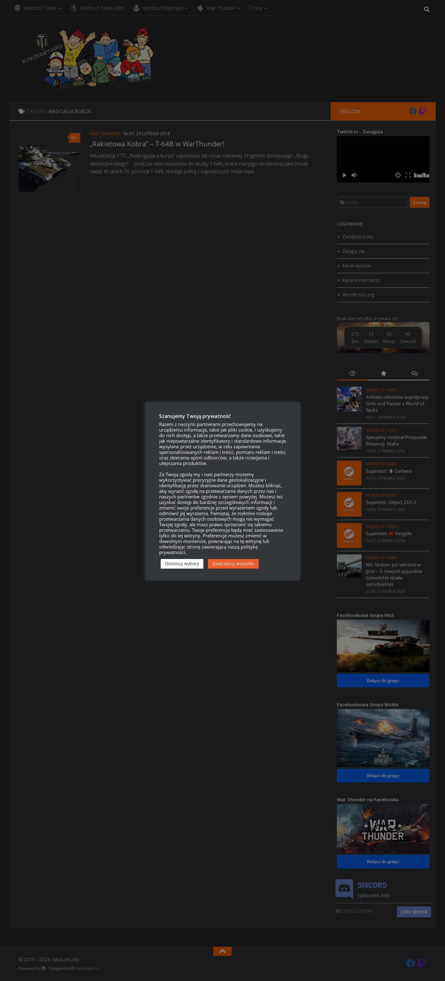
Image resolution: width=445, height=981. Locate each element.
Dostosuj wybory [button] (182, 563)
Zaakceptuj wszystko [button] (233, 563)
